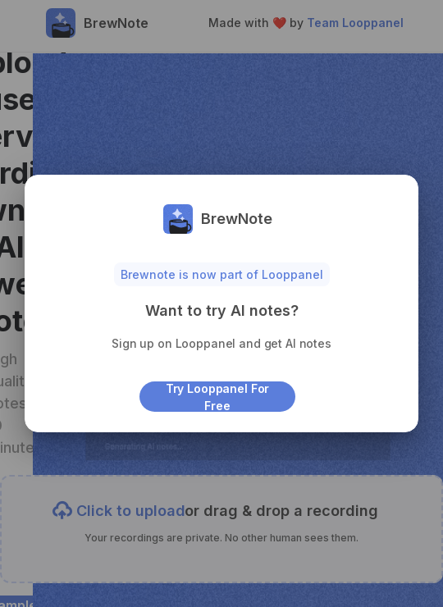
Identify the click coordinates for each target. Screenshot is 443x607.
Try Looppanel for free (218, 396)
